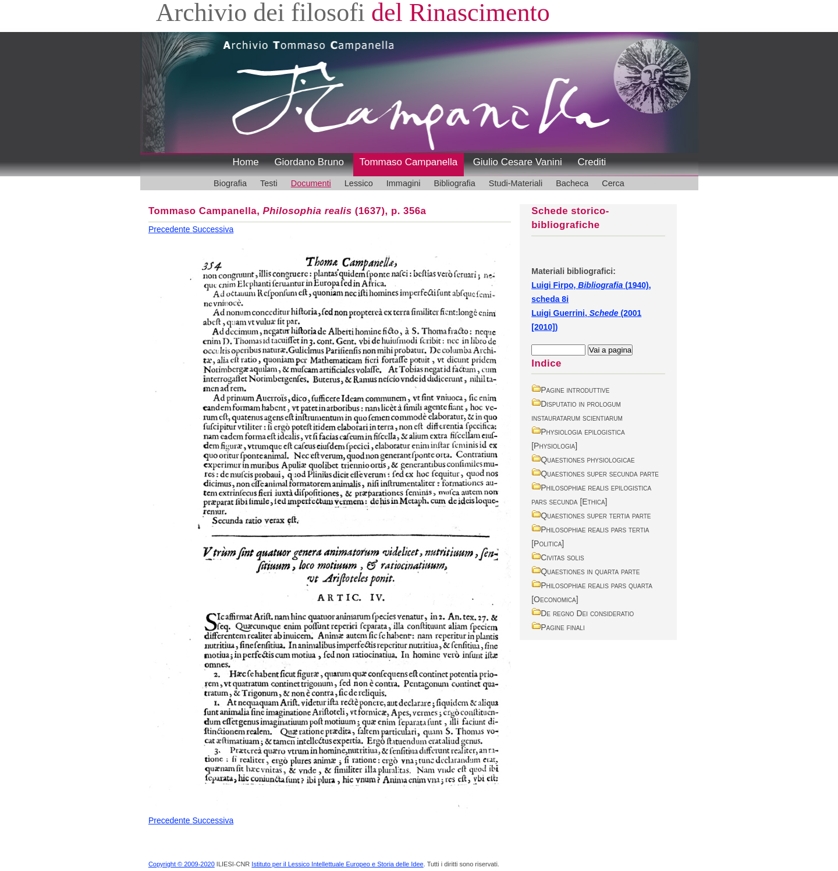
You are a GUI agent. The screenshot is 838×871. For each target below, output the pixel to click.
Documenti (311, 183)
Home (246, 162)
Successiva (212, 229)
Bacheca (572, 183)
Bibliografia (454, 183)
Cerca (613, 183)
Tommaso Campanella (409, 162)
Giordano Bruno (309, 162)
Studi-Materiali (515, 183)
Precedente (170, 229)
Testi (269, 183)
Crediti (591, 162)
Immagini (403, 183)
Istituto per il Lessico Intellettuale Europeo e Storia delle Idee (337, 864)
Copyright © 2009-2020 (181, 864)
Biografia (230, 183)
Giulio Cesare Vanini (517, 162)
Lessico (359, 183)
